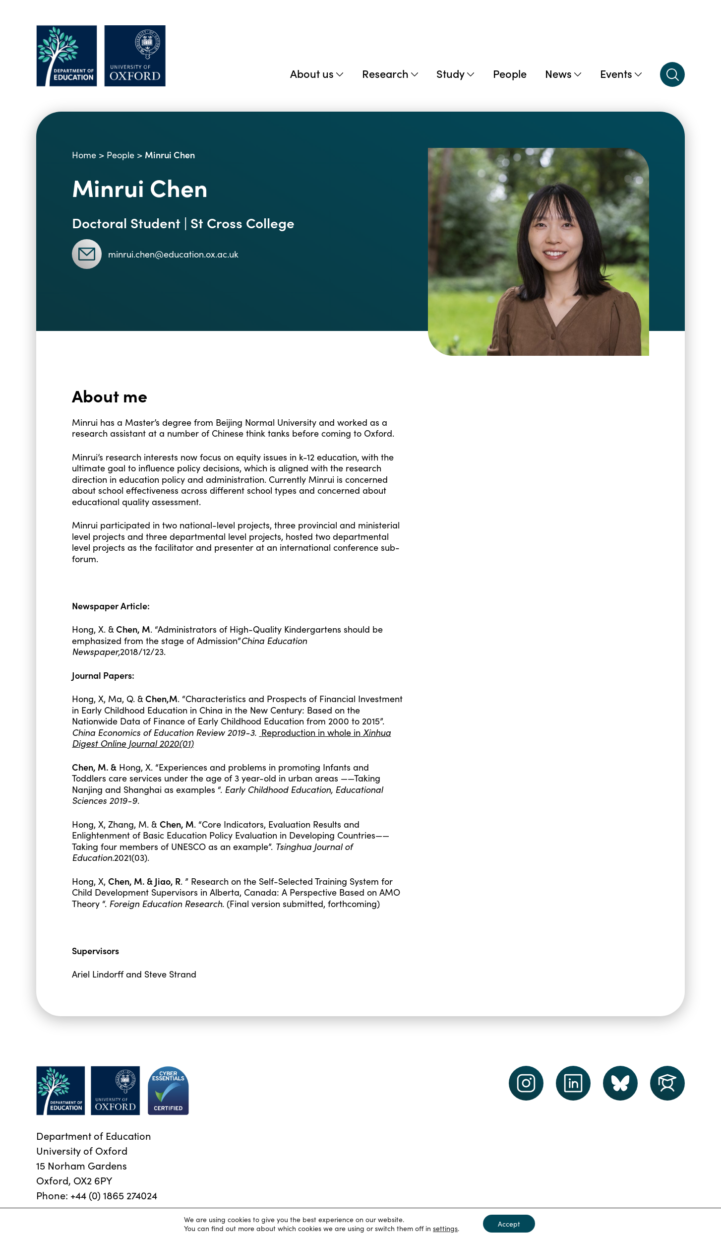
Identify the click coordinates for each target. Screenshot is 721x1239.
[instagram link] (526, 1083)
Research (390, 73)
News (563, 73)
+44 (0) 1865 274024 (113, 1195)
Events (621, 73)
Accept (509, 1224)
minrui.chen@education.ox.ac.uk (155, 254)
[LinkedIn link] (573, 1083)
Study (455, 73)
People (510, 73)
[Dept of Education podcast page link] (620, 1083)
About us (316, 73)
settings (445, 1228)
